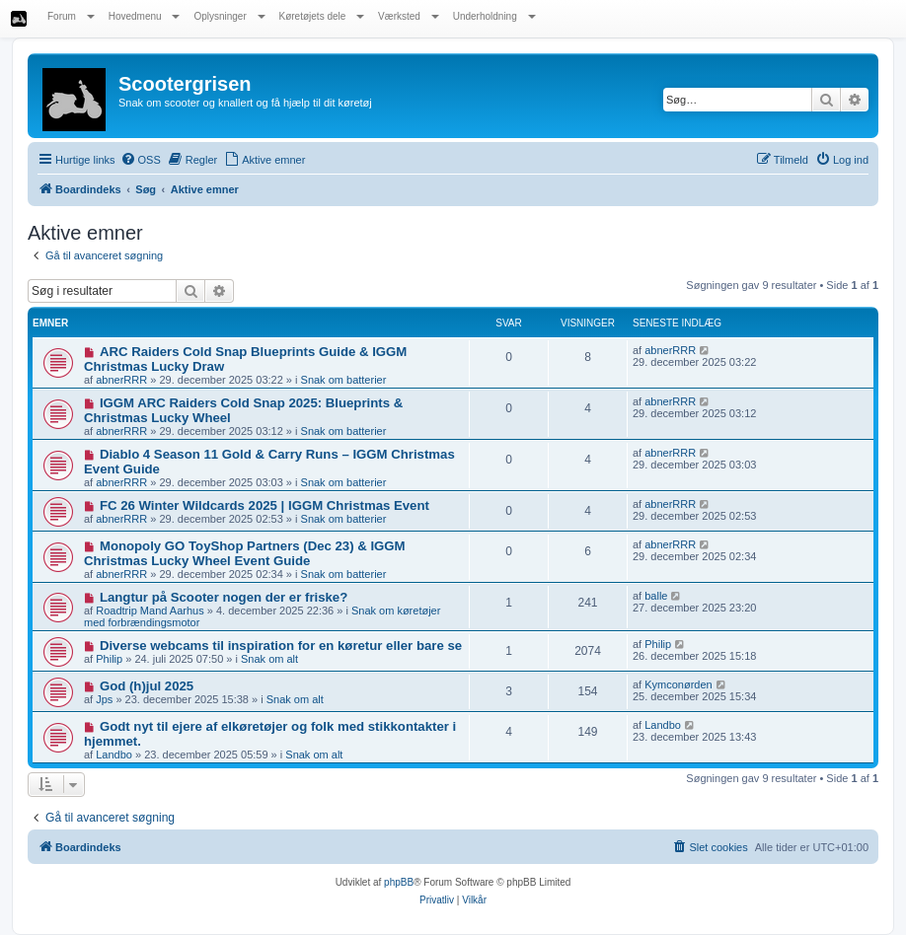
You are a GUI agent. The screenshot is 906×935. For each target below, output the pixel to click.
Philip (109, 659)
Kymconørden (678, 684)
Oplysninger (228, 16)
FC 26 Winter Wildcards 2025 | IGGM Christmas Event (264, 505)
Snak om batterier (344, 380)
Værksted (408, 16)
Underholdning (494, 16)
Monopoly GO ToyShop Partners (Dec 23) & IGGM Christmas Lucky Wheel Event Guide (245, 553)
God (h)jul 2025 (146, 686)
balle (655, 596)
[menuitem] (140, 160)
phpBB (399, 882)
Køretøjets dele (322, 16)
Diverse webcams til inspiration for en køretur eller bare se (281, 645)
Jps (104, 699)
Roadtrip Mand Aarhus (149, 610)
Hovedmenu (145, 16)
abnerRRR (121, 380)
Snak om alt (269, 659)
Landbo (114, 754)
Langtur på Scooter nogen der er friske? (223, 597)
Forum (71, 16)
